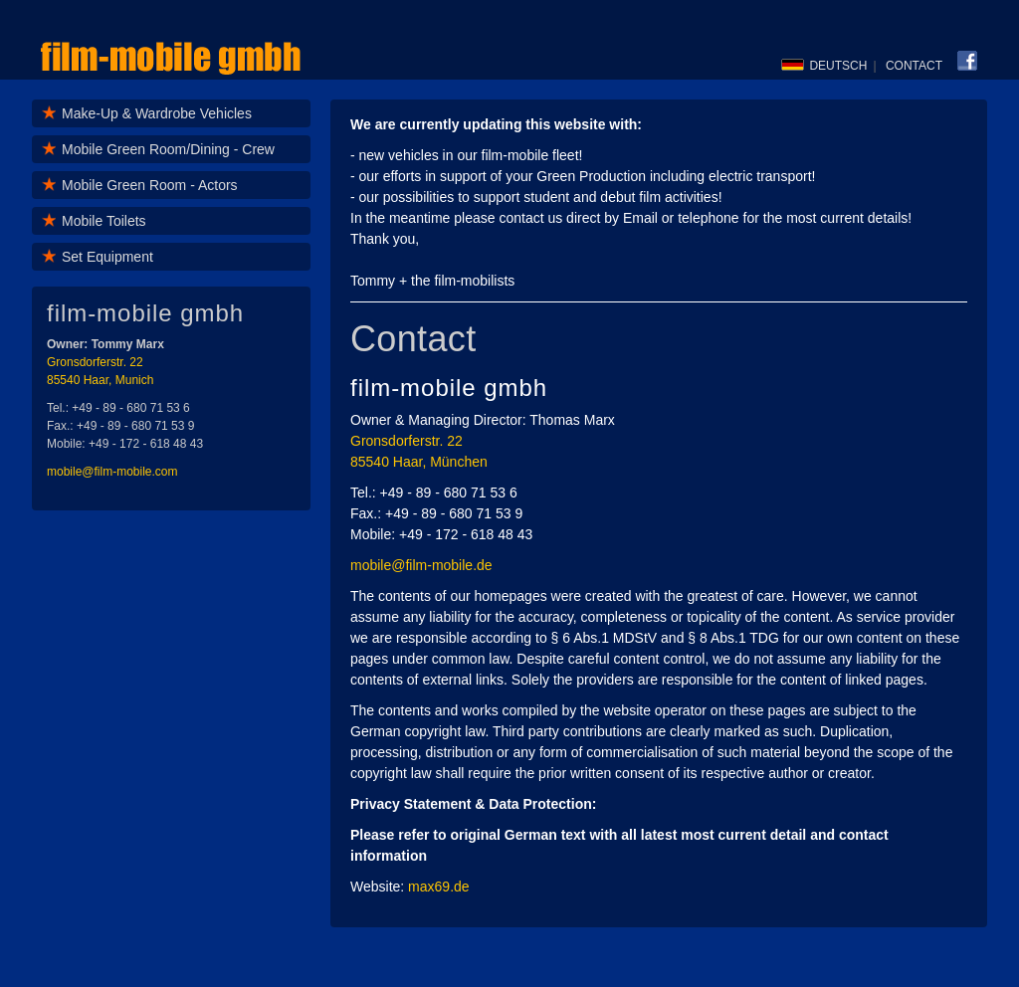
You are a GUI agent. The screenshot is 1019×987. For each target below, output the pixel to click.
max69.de (438, 886)
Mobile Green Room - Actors (150, 185)
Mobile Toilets (104, 221)
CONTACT (914, 66)
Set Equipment (107, 257)
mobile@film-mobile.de (421, 565)
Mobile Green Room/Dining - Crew (168, 149)
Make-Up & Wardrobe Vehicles (157, 113)
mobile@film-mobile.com (112, 472)
